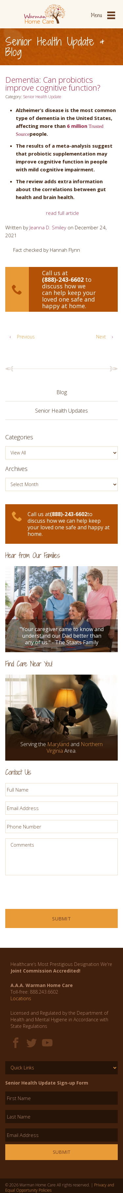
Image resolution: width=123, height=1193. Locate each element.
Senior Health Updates (61, 410)
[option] (61, 601)
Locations (20, 998)
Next (107, 337)
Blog (61, 392)
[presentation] (55, 893)
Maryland (58, 744)
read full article (62, 213)
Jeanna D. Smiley (48, 227)
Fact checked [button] (23, 250)
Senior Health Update (42, 97)
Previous (20, 337)
